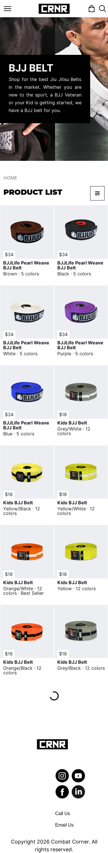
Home (10, 178)
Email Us (64, 825)
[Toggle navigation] (7, 8)
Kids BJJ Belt (72, 423)
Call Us (62, 813)
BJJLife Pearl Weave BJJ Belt (26, 265)
